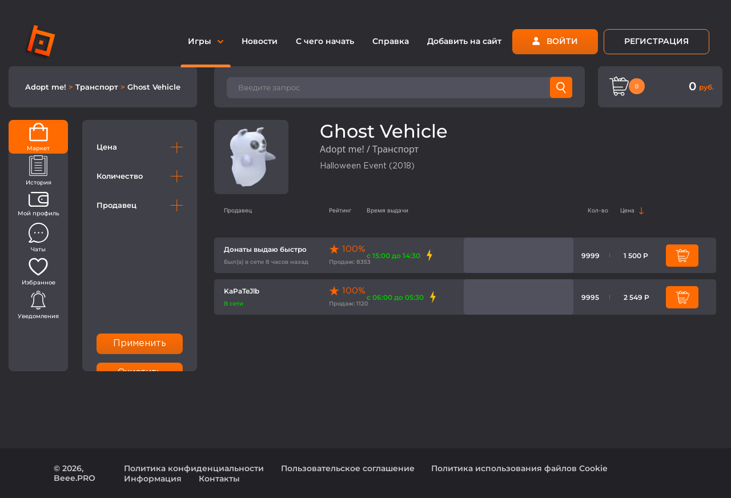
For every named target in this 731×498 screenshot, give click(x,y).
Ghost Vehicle (153, 86)
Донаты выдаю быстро (265, 249)
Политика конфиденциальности (194, 468)
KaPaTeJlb (241, 291)
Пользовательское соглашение (348, 468)
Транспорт (98, 86)
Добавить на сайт (464, 41)
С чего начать (325, 41)
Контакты (219, 478)
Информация (153, 478)
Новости (260, 41)
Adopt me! (47, 86)
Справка (390, 41)
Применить (140, 343)
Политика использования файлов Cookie (519, 468)
